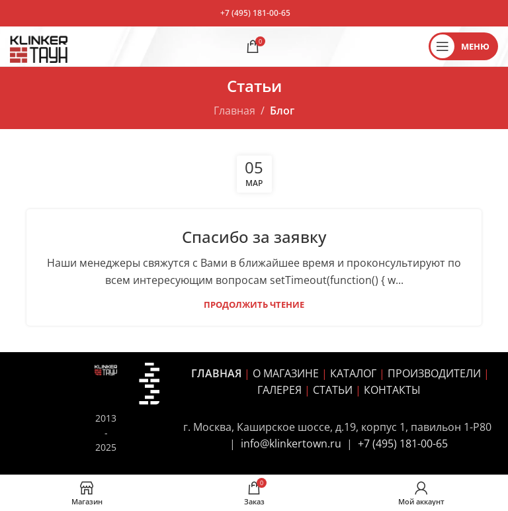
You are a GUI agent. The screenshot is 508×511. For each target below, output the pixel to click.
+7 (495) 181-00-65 (255, 13)
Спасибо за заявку (254, 237)
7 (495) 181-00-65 (406, 443)
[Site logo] (38, 45)
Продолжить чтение (254, 304)
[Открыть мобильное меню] (463, 46)
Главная (234, 110)
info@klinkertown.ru (291, 443)
